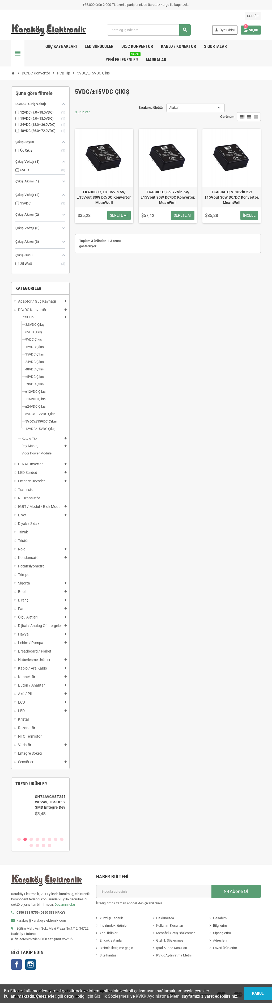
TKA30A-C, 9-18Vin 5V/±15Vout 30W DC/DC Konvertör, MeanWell (232, 197)
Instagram (30, 964)
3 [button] (31, 839)
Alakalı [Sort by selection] (174, 108)
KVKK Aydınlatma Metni (174, 955)
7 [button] (55, 839)
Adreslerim (221, 940)
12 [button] (49, 845)
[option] (40, 813)
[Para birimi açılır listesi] (253, 16)
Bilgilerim (220, 925)
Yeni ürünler (108, 933)
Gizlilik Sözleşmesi (170, 940)
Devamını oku (64, 904)
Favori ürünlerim (225, 948)
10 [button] (37, 845)
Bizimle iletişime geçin (116, 948)
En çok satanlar (111, 940)
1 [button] (19, 839)
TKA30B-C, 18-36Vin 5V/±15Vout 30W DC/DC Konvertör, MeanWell (104, 197)
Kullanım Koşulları (169, 925)
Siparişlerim (222, 933)
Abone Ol (236, 891)
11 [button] (43, 845)
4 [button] (37, 839)
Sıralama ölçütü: (151, 108)
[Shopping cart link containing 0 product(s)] (251, 30)
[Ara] (148, 30)
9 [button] (31, 845)
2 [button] (25, 839)
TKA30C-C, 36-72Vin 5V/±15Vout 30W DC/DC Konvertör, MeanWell (168, 197)
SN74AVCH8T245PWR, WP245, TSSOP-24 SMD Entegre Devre (55, 802)
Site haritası (108, 955)
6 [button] (49, 839)
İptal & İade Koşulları (171, 948)
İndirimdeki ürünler (114, 925)
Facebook (16, 964)
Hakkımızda (165, 918)
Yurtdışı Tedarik (111, 918)
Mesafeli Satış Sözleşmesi (176, 933)
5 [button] (43, 839)
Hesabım (220, 918)
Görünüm (227, 117)
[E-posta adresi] (153, 891)
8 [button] (61, 839)
